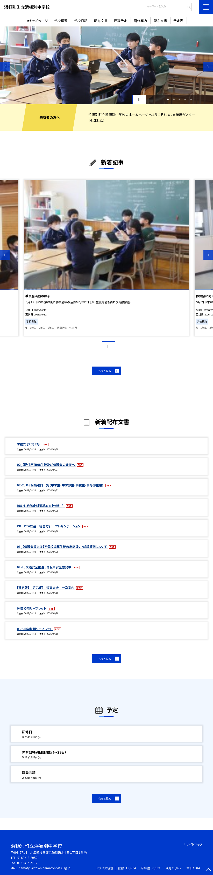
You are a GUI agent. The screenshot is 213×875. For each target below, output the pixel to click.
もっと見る (104, 371)
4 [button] (185, 99)
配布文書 (101, 20)
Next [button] (208, 66)
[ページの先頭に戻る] (208, 870)
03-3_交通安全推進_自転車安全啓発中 (44, 567)
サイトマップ (194, 844)
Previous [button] (5, 66)
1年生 (33, 327)
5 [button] (191, 99)
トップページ (39, 20)
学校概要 (61, 20)
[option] (106, 65)
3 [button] (179, 99)
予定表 (178, 20)
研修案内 (140, 20)
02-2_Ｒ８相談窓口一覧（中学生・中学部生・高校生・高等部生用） (60, 485)
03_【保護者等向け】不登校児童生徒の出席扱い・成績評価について (62, 546)
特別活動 (62, 327)
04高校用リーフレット (32, 608)
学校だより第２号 (29, 444)
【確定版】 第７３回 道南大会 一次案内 (46, 587)
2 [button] (174, 99)
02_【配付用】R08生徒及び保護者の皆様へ (46, 464)
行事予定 (120, 20)
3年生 (51, 327)
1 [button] (168, 99)
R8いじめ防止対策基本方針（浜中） (41, 505)
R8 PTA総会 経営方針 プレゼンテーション (49, 526)
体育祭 (73, 327)
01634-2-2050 (27, 857)
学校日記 (81, 20)
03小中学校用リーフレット (35, 628)
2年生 (42, 327)
